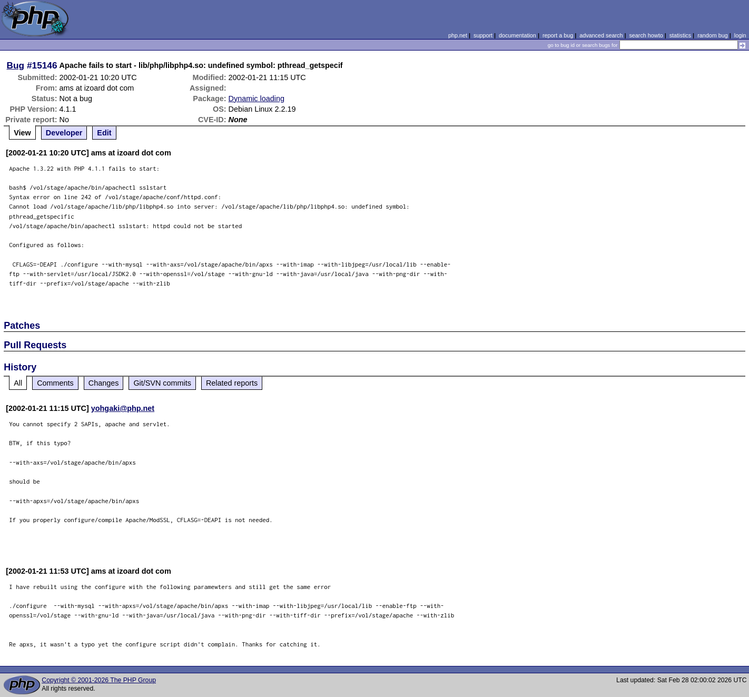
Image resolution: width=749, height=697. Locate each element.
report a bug (558, 35)
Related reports (232, 383)
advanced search (601, 35)
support (483, 35)
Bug (16, 65)
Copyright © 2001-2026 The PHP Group (99, 680)
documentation (517, 35)
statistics (680, 35)
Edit (104, 133)
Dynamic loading (256, 98)
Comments (55, 383)
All (18, 383)
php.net (457, 35)
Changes (103, 383)
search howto (646, 35)
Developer (64, 133)
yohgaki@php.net (122, 408)
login (740, 35)
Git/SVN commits (162, 383)
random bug (712, 35)
